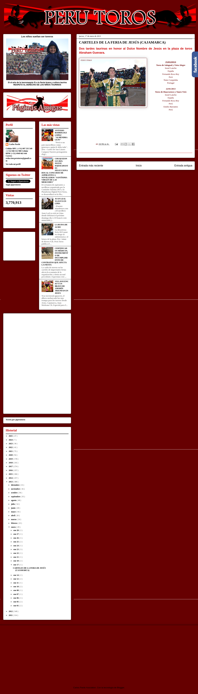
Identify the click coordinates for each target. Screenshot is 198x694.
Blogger (120, 687)
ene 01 (16, 605)
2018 (11, 463)
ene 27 (16, 534)
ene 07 (16, 594)
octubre (14, 493)
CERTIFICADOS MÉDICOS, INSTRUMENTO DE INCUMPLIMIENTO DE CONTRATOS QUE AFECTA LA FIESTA (55, 256)
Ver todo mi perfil (13, 164)
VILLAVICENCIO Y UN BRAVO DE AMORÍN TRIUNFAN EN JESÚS (62, 287)
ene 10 (16, 586)
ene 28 (16, 530)
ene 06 (16, 598)
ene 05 (16, 602)
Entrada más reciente (91, 165)
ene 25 (16, 542)
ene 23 (16, 549)
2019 (11, 459)
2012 (11, 611)
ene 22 (16, 553)
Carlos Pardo (14, 144)
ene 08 (16, 590)
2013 (11, 482)
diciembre (15, 485)
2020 (11, 455)
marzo (14, 519)
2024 (11, 440)
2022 (11, 447)
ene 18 (16, 561)
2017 (11, 466)
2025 (11, 436)
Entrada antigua (183, 165)
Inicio (139, 165)
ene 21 (16, 557)
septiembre (16, 496)
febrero (14, 523)
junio (13, 508)
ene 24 (16, 546)
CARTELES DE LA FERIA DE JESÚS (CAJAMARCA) (29, 569)
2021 (11, 451)
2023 (11, 443)
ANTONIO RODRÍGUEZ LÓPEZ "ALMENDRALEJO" (61, 135)
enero (13, 527)
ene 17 (16, 565)
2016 (11, 470)
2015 (11, 474)
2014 (11, 478)
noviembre (15, 489)
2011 (11, 615)
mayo (13, 512)
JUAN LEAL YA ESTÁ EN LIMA (60, 201)
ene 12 (16, 579)
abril (13, 515)
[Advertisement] (30, 653)
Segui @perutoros (13, 185)
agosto (14, 500)
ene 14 (16, 575)
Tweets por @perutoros (15, 419)
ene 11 (16, 583)
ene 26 (16, 538)
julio (13, 504)
